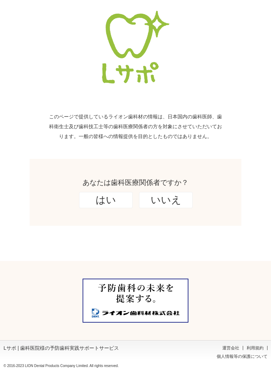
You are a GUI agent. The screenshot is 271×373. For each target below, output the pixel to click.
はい (106, 199)
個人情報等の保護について (242, 356)
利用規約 (255, 348)
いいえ (166, 199)
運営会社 (230, 348)
